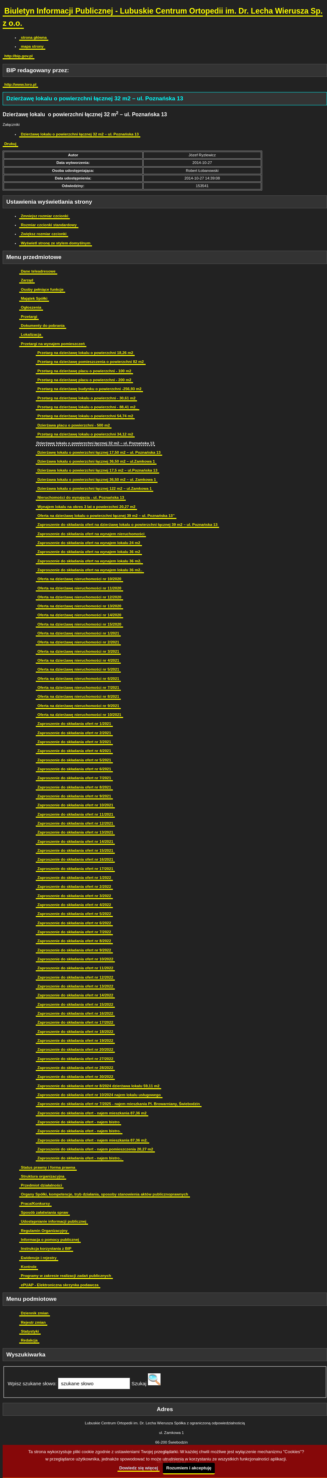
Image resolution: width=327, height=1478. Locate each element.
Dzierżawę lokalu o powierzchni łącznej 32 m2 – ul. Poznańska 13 (80, 134)
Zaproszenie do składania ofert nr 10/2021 (75, 805)
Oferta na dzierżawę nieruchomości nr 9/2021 (78, 706)
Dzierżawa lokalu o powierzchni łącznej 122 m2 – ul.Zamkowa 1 (94, 488)
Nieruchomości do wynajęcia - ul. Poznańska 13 (80, 497)
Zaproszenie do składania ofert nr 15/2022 (75, 1004)
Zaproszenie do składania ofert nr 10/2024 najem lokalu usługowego (99, 1095)
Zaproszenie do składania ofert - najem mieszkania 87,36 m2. (92, 1140)
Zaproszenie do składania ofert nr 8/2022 (74, 941)
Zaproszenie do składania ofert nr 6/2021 (74, 769)
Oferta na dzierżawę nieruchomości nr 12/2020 (79, 597)
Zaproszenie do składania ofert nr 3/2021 (74, 742)
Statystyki (30, 1331)
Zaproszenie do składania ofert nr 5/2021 (74, 760)
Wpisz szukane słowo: (32, 1383)
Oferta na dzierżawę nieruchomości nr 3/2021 (78, 651)
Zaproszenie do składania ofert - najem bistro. (79, 1131)
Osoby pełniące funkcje (42, 289)
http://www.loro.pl (20, 84)
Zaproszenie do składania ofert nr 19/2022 (75, 1041)
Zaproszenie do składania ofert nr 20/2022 (75, 1049)
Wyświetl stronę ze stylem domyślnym (55, 243)
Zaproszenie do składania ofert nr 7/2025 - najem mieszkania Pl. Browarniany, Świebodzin (118, 1104)
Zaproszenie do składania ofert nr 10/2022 (75, 959)
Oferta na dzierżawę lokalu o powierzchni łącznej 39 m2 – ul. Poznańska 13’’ (106, 516)
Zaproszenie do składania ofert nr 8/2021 (74, 787)
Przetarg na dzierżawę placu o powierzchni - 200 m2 (84, 380)
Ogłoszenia (31, 307)
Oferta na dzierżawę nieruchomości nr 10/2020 (79, 579)
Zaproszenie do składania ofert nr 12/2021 (75, 823)
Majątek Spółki (34, 298)
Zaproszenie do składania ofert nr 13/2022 (75, 986)
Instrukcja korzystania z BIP (46, 1248)
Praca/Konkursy (35, 1203)
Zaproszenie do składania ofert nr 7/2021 (74, 778)
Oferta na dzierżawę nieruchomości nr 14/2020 (79, 615)
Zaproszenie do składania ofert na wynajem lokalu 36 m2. (89, 561)
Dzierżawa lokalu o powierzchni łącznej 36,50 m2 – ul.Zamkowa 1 (96, 461)
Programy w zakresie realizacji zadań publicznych (66, 1276)
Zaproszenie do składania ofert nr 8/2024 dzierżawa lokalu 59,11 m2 (98, 1086)
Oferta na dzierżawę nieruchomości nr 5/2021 (78, 669)
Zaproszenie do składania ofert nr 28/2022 (75, 1068)
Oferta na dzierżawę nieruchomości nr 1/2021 (78, 633)
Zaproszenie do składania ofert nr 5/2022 (74, 914)
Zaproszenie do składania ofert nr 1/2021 (74, 724)
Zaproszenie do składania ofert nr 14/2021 (75, 841)
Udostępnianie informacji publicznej (53, 1221)
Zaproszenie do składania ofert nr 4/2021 (74, 751)
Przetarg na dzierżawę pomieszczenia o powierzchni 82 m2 (90, 362)
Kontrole (28, 1267)
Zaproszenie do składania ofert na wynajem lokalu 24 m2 (88, 543)
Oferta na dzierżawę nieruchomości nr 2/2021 (78, 642)
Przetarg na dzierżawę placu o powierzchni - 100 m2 (84, 371)
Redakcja (29, 1340)
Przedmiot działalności (41, 1185)
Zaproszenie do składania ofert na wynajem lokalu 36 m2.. (89, 570)
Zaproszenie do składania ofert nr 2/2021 (74, 733)
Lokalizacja (31, 334)
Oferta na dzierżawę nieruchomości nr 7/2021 (78, 687)
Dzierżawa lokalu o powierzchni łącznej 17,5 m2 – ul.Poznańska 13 (97, 470)
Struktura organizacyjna (43, 1176)
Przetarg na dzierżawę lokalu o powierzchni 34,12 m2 (85, 434)
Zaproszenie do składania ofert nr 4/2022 (74, 905)
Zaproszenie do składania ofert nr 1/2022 (74, 878)
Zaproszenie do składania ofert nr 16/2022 (75, 1013)
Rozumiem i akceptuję (188, 1467)
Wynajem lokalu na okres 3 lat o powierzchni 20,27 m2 (86, 507)
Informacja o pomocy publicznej (50, 1240)
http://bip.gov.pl (18, 56)
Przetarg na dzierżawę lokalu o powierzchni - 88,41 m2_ (87, 407)
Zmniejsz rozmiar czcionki (44, 216)
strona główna (34, 37)
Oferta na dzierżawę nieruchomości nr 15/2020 (79, 624)
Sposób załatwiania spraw (44, 1212)
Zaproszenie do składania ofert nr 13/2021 (75, 832)
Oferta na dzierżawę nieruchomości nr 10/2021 (79, 715)
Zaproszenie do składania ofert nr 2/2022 (74, 887)
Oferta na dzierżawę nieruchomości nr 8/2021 (78, 696)
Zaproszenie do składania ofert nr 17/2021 (75, 869)
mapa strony (32, 46)
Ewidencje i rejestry (39, 1258)
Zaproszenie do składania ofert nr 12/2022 (75, 977)
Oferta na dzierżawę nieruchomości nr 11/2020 (79, 588)
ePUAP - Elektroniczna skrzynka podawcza (60, 1285)
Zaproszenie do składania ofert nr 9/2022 (74, 950)
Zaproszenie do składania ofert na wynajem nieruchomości (90, 534)
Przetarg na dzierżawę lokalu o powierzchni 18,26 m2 (85, 353)
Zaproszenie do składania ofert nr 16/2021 (75, 859)
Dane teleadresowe (38, 271)
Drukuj (10, 144)
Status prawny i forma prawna (48, 1167)
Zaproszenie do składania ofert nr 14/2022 (75, 995)
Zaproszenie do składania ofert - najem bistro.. (79, 1158)
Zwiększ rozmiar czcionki (44, 234)
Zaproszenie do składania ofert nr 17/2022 (75, 1022)
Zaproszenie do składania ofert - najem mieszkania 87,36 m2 (92, 1113)
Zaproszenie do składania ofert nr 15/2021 (75, 850)
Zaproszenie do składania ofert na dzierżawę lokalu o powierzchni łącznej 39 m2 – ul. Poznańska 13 (127, 525)
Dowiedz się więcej (138, 1467)
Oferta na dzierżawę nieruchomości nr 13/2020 (79, 606)
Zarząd (27, 280)
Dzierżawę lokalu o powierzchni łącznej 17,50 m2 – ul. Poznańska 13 (99, 452)
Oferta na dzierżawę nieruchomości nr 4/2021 (78, 660)
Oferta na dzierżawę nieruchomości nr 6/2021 (78, 679)
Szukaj (138, 1383)
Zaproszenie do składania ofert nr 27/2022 (75, 1059)
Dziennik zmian (34, 1313)
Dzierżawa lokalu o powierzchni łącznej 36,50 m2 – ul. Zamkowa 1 (96, 480)
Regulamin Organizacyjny (44, 1231)
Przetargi (29, 317)
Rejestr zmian (33, 1322)
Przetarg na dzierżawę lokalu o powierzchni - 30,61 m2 (86, 398)
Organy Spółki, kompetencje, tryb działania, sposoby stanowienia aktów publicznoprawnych (104, 1194)
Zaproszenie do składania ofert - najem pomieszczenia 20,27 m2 (95, 1149)
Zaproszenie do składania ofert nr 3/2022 (74, 896)
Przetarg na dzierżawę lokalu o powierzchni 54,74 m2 (85, 416)
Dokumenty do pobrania (43, 326)
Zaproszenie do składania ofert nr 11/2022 (75, 968)
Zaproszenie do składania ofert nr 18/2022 (75, 1032)
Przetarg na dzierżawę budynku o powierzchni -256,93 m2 (89, 389)
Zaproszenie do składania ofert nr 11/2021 (75, 814)
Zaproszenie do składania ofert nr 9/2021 (74, 796)
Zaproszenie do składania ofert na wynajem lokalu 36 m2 (88, 552)
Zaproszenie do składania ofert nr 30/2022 (75, 1077)
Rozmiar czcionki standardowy (49, 225)
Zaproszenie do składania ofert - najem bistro (78, 1122)
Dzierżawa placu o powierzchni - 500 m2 (73, 425)
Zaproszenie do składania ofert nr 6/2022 (74, 923)
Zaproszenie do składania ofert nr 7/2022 (74, 932)
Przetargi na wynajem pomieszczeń (53, 344)
